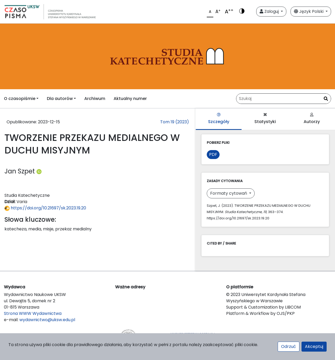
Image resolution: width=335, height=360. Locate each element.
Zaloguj (270, 11)
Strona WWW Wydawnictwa (33, 313)
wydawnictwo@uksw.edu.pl (47, 320)
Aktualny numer (130, 99)
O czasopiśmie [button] (19, 99)
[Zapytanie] (283, 99)
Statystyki (265, 119)
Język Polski (309, 11)
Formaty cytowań (229, 193)
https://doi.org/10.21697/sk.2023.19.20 (45, 208)
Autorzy (312, 119)
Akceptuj (314, 346)
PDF (213, 154)
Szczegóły (218, 119)
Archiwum (94, 99)
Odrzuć (288, 346)
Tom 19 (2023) (174, 122)
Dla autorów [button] (60, 99)
